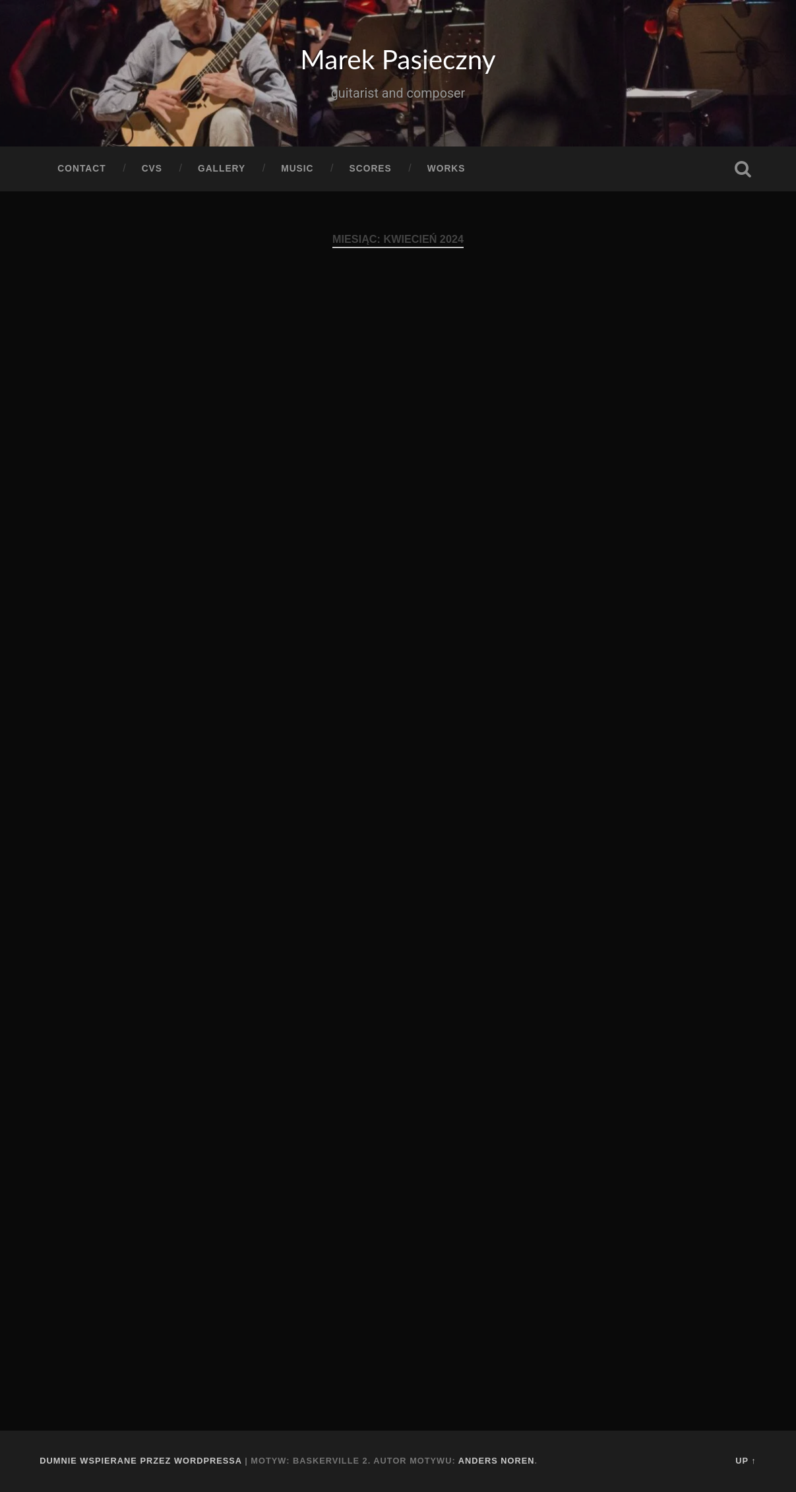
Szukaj (743, 168)
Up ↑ (745, 1461)
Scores (371, 169)
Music (297, 169)
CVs (152, 169)
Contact (81, 169)
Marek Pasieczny (397, 59)
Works (446, 169)
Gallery (221, 169)
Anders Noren (496, 1461)
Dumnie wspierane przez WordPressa (140, 1461)
